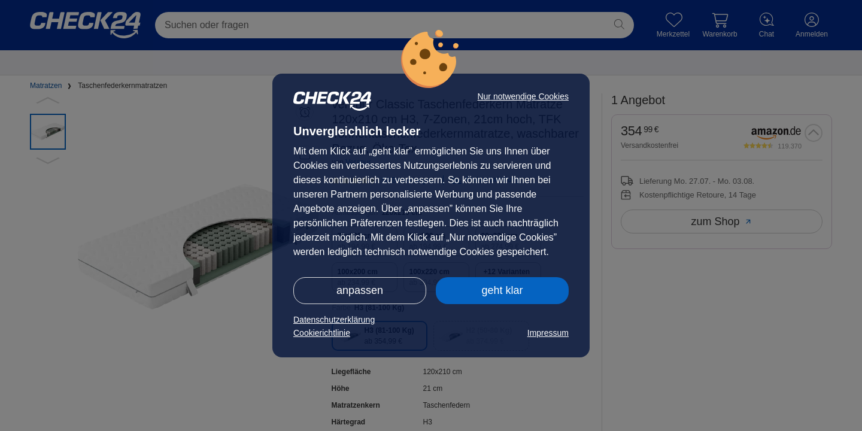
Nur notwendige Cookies (523, 96)
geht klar (502, 290)
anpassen (359, 290)
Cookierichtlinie (321, 333)
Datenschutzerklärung (334, 319)
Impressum (548, 333)
